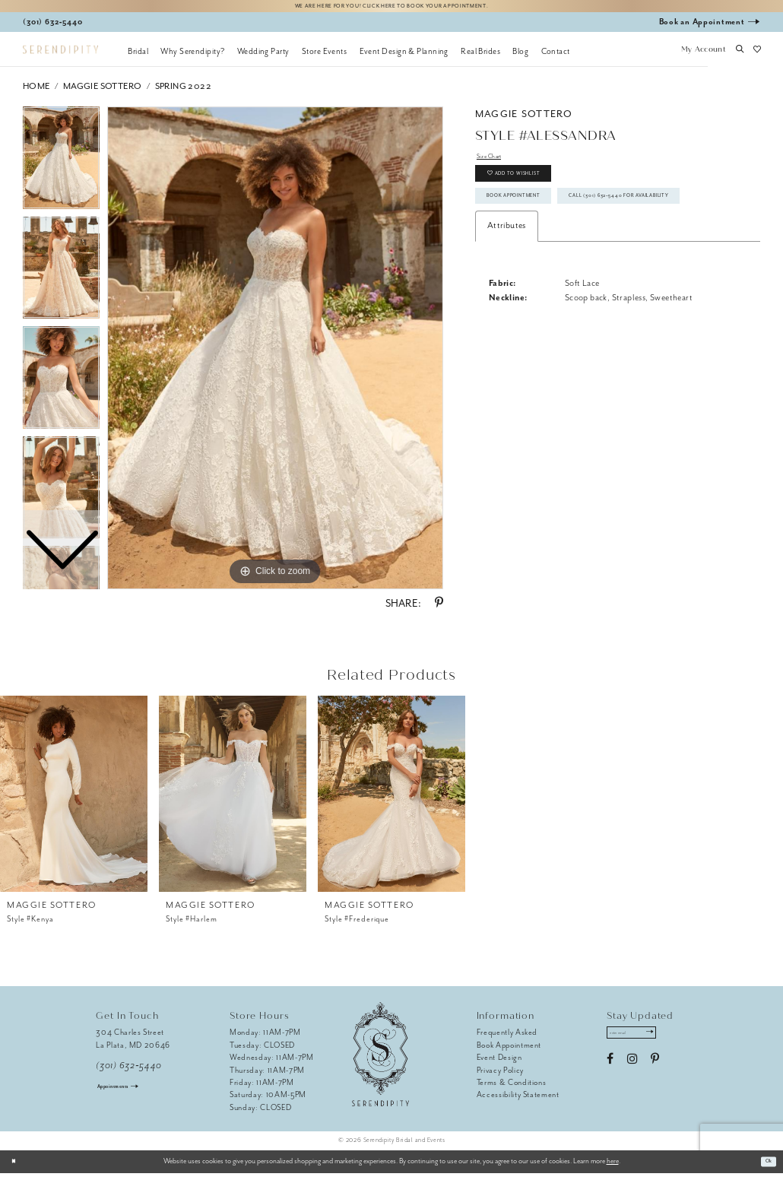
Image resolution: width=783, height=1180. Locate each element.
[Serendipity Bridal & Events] (60, 56)
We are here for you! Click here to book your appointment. (391, 9)
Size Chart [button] (496, 164)
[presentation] (73, 800)
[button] (703, 57)
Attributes (506, 293)
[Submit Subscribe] (673, 1042)
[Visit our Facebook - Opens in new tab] (610, 1072)
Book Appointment (534, 225)
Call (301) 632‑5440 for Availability (571, 258)
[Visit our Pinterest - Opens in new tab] (655, 1072)
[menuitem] (138, 57)
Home (36, 92)
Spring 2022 (183, 92)
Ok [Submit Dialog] (765, 1167)
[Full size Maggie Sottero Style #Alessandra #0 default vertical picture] (275, 354)
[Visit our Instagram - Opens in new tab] (632, 1072)
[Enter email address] (645, 1042)
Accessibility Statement (518, 1101)
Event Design (499, 1063)
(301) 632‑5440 (129, 1071)
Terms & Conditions (512, 1088)
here (613, 1167)
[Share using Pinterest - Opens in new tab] (439, 610)
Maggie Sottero (102, 92)
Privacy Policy (500, 1076)
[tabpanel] (275, 354)
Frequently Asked (507, 1039)
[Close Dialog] (17, 1168)
